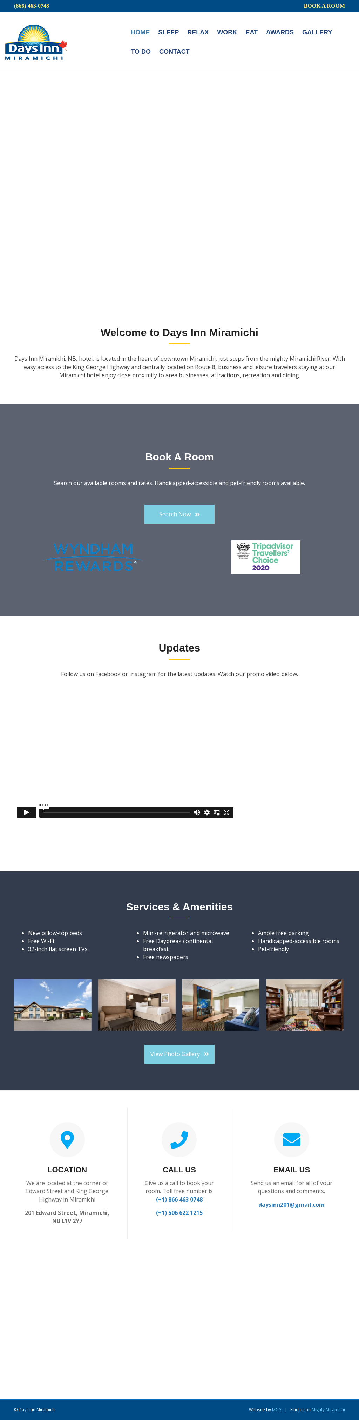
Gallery (317, 32)
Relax (198, 32)
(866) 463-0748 (31, 6)
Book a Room (324, 6)
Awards (280, 32)
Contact (174, 51)
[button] (179, 514)
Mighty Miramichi (328, 1410)
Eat (251, 32)
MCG (277, 1410)
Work (227, 32)
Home (140, 32)
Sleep (168, 32)
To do (141, 51)
